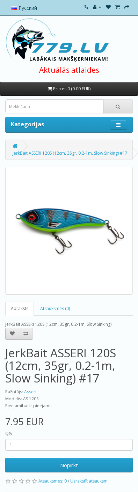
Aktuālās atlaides (69, 70)
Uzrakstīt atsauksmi (89, 481)
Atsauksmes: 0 (52, 481)
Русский (24, 8)
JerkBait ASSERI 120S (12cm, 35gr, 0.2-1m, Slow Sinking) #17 (70, 153)
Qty (8, 433)
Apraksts (19, 308)
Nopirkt (69, 465)
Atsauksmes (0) (55, 308)
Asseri (30, 392)
